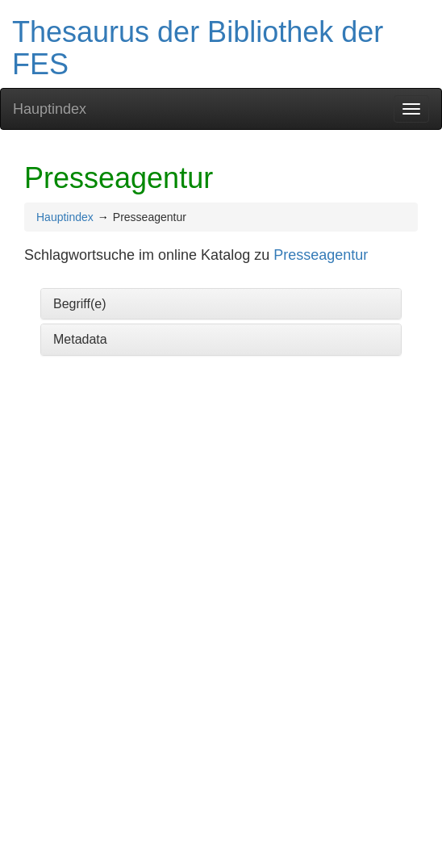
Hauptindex (49, 109)
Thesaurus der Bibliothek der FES (197, 48)
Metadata (80, 339)
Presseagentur (320, 255)
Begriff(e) (79, 304)
